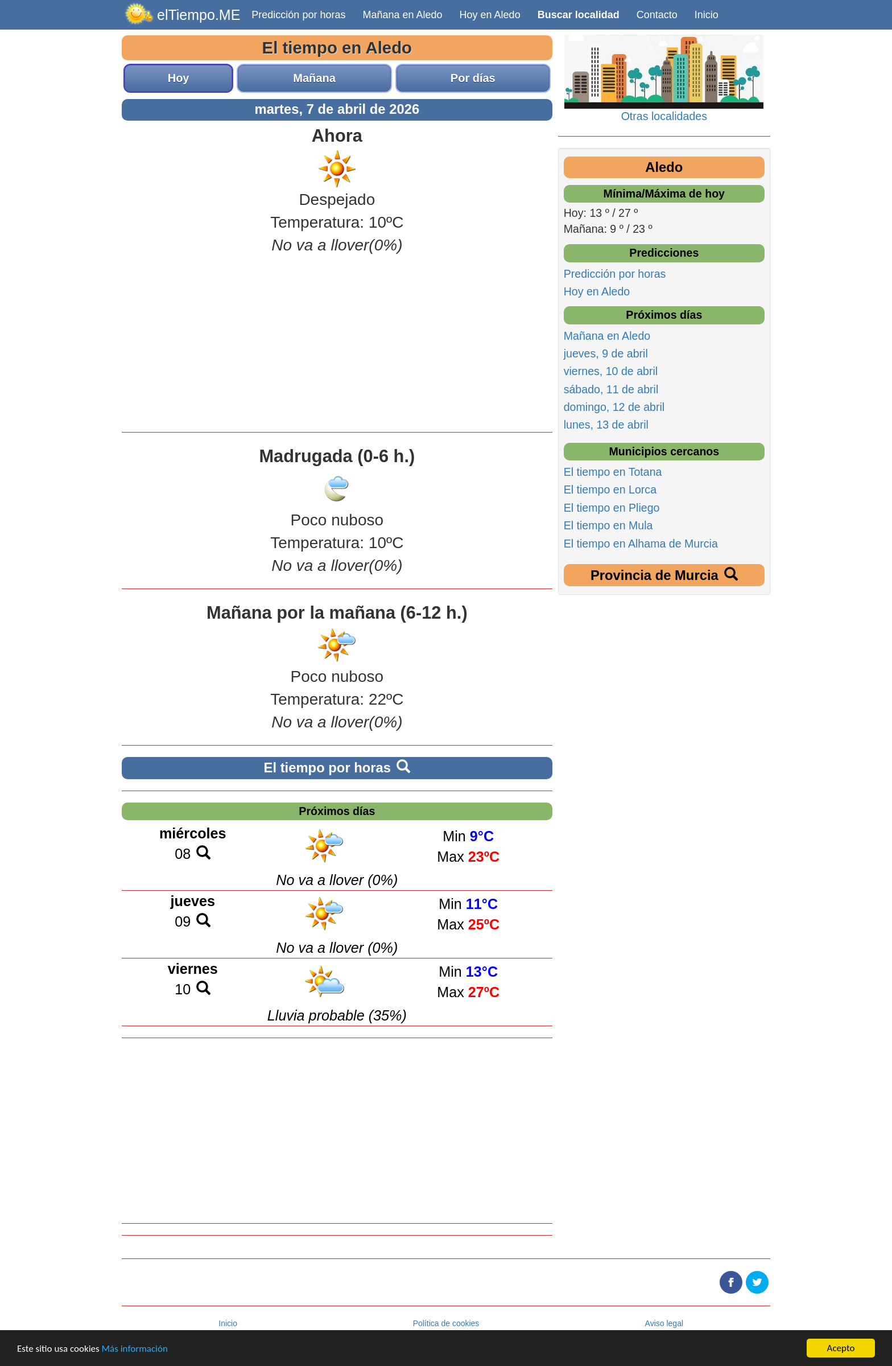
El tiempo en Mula (608, 525)
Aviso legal (664, 1323)
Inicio (706, 14)
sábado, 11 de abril (611, 389)
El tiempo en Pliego (612, 507)
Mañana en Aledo (402, 14)
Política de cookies (446, 1323)
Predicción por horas (298, 14)
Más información (135, 1349)
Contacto (657, 14)
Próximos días (337, 811)
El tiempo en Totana (613, 472)
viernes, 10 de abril (611, 371)
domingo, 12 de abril (614, 407)
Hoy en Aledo (490, 14)
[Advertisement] (337, 341)
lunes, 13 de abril (606, 424)
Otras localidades (664, 116)
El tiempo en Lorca (610, 489)
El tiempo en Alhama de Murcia (641, 543)
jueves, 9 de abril (606, 353)
